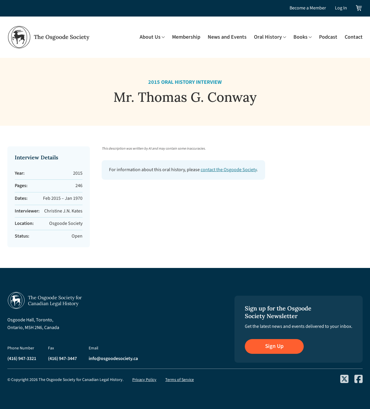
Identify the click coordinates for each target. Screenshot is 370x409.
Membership (186, 37)
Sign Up (274, 346)
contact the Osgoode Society (229, 169)
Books (300, 37)
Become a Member (308, 8)
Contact (354, 37)
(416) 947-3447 (62, 358)
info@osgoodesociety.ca (113, 358)
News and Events (227, 37)
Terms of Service (179, 380)
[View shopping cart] (359, 8)
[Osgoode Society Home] (48, 37)
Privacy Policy (144, 380)
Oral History (268, 37)
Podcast (328, 37)
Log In (341, 8)
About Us (150, 37)
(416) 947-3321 (21, 358)
